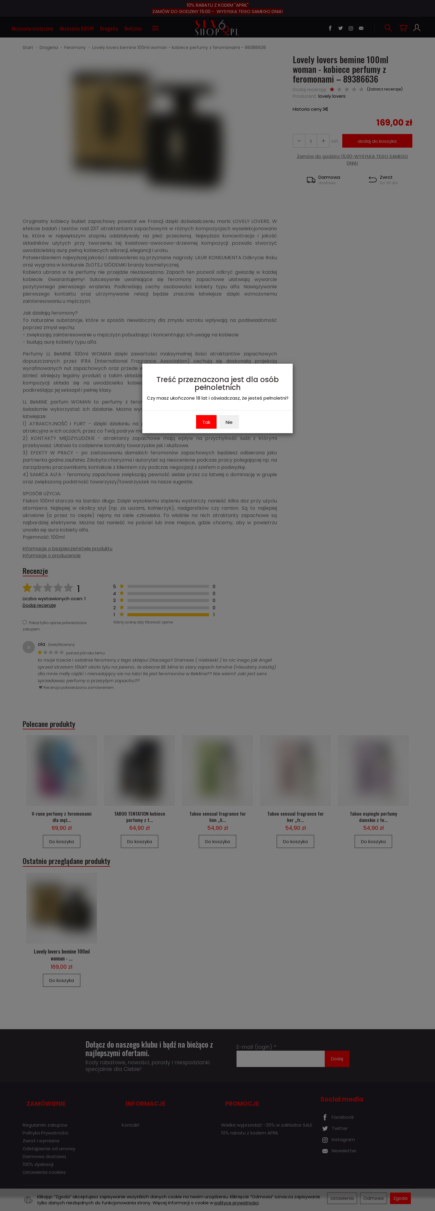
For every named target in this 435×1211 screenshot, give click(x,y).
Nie (229, 422)
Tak (206, 422)
